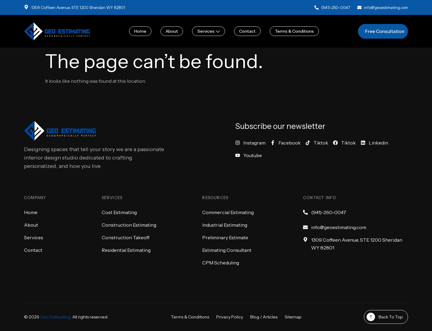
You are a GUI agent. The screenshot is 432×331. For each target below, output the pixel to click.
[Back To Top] (371, 317)
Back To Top (391, 317)
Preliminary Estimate (225, 237)
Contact (247, 31)
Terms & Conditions (294, 31)
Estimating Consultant (226, 250)
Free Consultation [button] (384, 31)
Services (208, 31)
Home (140, 31)
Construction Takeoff (125, 237)
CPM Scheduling (220, 263)
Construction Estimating (129, 225)
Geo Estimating (55, 317)
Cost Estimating (119, 212)
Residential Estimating (126, 250)
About (172, 31)
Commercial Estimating (228, 212)
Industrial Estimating (224, 225)
